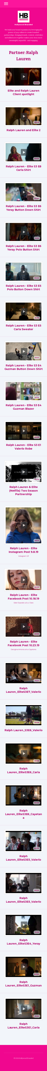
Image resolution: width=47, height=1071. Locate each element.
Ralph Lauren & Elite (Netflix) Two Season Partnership (23, 490)
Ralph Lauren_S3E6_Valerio (23, 730)
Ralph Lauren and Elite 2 (23, 130)
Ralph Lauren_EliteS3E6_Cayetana (23, 814)
